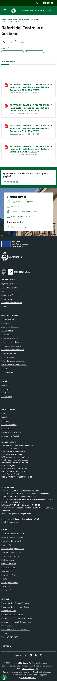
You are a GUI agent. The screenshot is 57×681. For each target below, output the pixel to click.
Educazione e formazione (11, 345)
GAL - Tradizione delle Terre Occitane (15, 629)
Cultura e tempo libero (10, 342)
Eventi (3, 413)
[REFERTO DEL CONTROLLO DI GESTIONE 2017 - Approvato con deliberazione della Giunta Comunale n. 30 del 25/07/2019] (6, 105)
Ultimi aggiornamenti (9, 582)
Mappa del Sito (7, 590)
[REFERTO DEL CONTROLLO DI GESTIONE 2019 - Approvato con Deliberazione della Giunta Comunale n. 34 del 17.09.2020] (6, 146)
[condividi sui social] (7, 42)
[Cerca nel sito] (50, 10)
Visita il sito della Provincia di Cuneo (15, 606)
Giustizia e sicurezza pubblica (12, 349)
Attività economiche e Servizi (12, 432)
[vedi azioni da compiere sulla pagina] (19, 42)
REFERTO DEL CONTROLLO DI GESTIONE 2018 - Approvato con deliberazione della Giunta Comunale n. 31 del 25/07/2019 (31, 128)
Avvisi (3, 400)
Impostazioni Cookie (9, 575)
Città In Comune (28, 668)
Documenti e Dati (8, 295)
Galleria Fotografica (8, 424)
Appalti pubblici (7, 330)
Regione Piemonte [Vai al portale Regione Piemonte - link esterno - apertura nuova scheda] (9, 3)
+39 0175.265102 (11, 448)
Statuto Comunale (8, 563)
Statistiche (5, 586)
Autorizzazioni (6, 334)
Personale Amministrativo (11, 302)
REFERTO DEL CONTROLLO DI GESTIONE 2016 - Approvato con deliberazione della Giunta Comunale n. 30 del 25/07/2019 (31, 87)
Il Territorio (5, 420)
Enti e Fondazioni (8, 298)
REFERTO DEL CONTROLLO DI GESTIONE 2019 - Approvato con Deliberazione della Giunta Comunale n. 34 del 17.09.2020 (31, 149)
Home (3, 19)
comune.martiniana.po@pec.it (18, 457)
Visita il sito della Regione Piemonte (15, 603)
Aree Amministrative (9, 287)
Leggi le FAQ (6, 544)
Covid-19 (5, 392)
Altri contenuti (36, 19)
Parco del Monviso (8, 610)
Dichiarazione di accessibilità (12, 537)
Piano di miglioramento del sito (13, 541)
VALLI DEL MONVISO (9, 637)
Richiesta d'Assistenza (10, 556)
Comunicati (5, 389)
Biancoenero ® (12, 674)
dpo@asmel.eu (12, 521)
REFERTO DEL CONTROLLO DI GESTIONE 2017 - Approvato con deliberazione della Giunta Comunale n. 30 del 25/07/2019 (31, 108)
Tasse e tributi (6, 396)
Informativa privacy (8, 567)
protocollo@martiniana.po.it (17, 459)
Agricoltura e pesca (8, 319)
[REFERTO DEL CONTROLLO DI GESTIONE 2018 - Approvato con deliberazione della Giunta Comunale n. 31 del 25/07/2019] (6, 126)
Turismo (4, 368)
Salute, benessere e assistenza (13, 361)
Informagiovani (7, 625)
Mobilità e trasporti (8, 357)
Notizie (4, 385)
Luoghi (4, 417)
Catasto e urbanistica (9, 338)
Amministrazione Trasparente (18, 19)
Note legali (5, 571)
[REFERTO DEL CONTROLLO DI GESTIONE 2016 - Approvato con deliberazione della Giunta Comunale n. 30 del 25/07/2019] (6, 84)
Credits (4, 578)
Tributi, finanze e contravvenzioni (14, 364)
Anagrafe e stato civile (10, 327)
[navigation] (4, 10)
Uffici (3, 291)
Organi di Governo (8, 283)
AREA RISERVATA (27, 677)
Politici (3, 306)
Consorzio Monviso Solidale (12, 614)
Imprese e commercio (9, 353)
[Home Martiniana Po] (26, 10)
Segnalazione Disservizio (10, 552)
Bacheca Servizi (7, 559)
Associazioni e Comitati (10, 436)
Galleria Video (6, 428)
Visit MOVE (5, 633)
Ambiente (5, 323)
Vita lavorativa (7, 372)
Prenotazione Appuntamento (12, 548)
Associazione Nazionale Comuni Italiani (16, 622)
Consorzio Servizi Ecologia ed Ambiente (16, 618)
